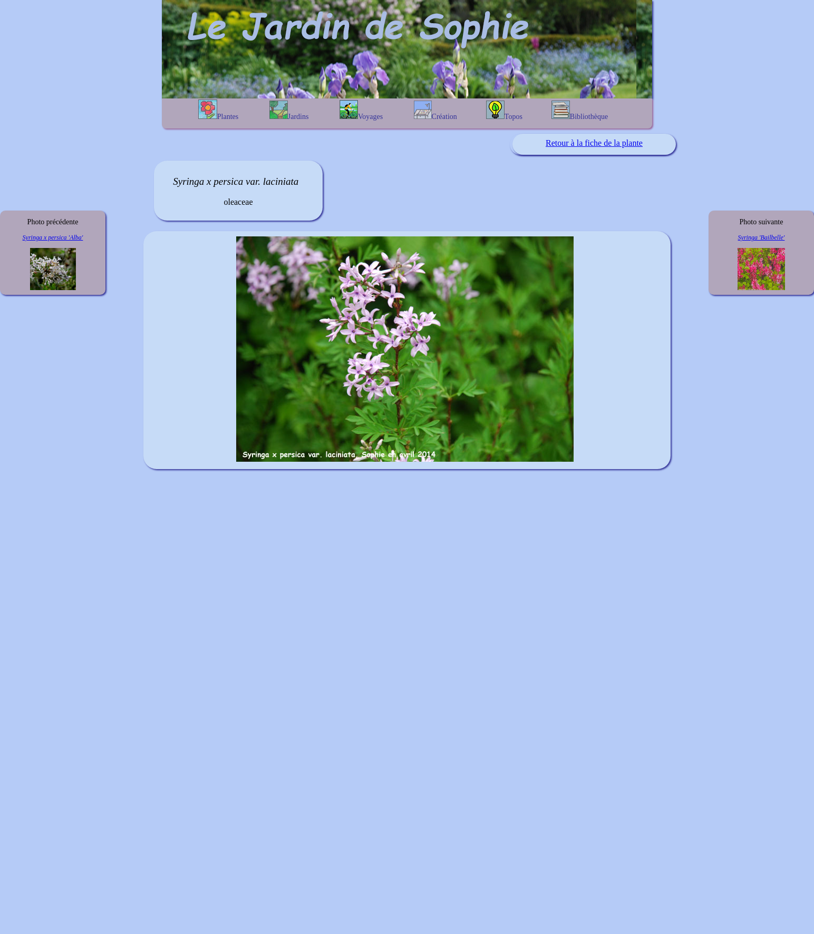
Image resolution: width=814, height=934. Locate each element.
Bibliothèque (579, 111)
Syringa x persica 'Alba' (53, 237)
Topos (504, 111)
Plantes (218, 110)
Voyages (361, 110)
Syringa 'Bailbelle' (761, 237)
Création (435, 111)
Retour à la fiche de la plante (594, 142)
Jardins (289, 111)
